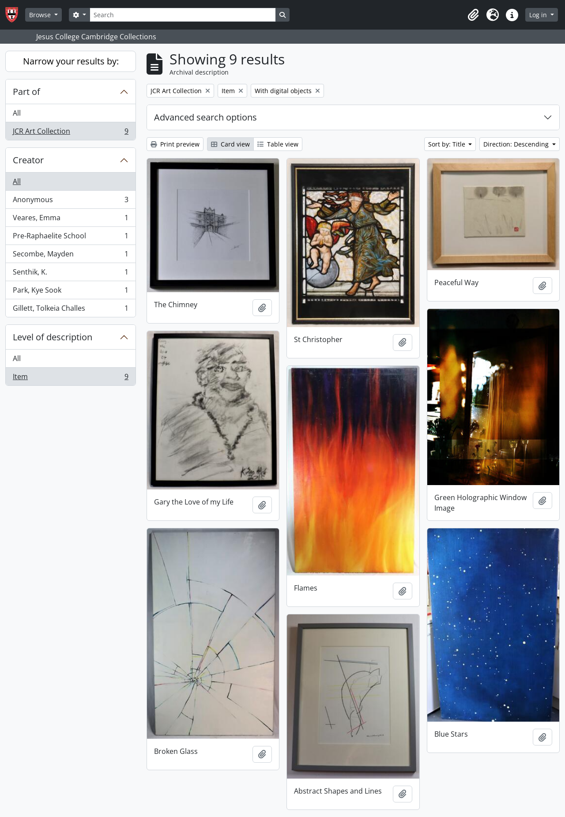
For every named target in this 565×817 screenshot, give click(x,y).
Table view (277, 144)
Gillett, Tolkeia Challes (70, 310)
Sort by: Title (447, 144)
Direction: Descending (516, 144)
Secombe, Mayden (70, 255)
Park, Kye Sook (70, 292)
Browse (41, 15)
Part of (26, 92)
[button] (473, 15)
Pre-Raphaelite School (70, 237)
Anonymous (70, 201)
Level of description (52, 337)
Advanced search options (205, 117)
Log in (539, 15)
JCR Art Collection (70, 133)
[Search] (183, 15)
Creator (28, 160)
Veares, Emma (70, 219)
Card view (230, 144)
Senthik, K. (70, 274)
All (17, 113)
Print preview (175, 144)
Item (70, 378)
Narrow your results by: (71, 61)
